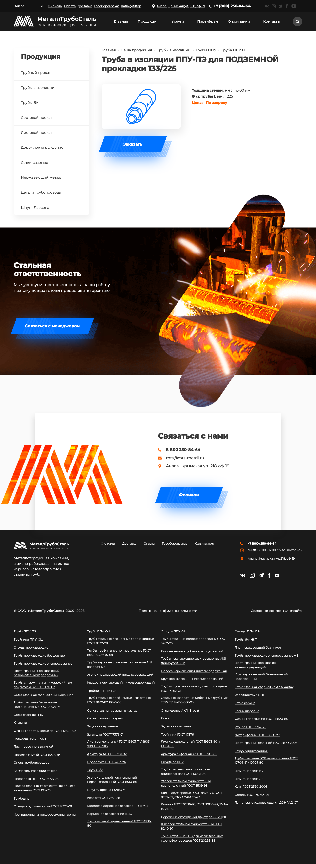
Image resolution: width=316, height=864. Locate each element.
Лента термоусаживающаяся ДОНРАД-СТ (266, 802)
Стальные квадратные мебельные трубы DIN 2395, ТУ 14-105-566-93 (195, 700)
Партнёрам (207, 21)
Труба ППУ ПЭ (234, 50)
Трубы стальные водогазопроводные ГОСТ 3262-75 (194, 641)
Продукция (148, 21)
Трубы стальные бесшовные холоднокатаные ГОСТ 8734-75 (37, 704)
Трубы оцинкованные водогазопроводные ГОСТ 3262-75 (194, 688)
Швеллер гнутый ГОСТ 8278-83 (37, 755)
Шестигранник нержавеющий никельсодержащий (257, 665)
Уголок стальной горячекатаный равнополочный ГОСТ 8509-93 (186, 783)
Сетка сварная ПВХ (28, 714)
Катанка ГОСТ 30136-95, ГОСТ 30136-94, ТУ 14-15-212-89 (194, 806)
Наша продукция (136, 50)
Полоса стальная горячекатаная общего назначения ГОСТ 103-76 (44, 788)
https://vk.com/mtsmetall (267, 6)
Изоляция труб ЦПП (250, 695)
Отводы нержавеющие (31, 647)
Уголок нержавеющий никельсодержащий (120, 674)
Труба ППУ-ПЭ (25, 631)
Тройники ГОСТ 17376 (177, 734)
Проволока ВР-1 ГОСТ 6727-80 (36, 778)
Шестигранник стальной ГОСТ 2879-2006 (266, 743)
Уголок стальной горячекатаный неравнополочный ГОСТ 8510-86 (112, 780)
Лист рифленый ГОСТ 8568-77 (257, 735)
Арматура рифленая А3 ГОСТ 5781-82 (189, 754)
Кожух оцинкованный (251, 751)
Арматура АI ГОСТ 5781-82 (107, 754)
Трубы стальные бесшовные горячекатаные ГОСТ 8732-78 (120, 641)
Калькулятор (131, 6)
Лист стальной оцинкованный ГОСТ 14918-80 (119, 823)
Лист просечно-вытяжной (33, 746)
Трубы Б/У (95, 770)
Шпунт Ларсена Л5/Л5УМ (106, 790)
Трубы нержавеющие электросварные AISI (267, 655)
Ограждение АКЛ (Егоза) (180, 710)
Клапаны (20, 722)
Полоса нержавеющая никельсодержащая (194, 671)
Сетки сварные (34, 162)
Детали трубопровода (41, 192)
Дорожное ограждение (42, 147)
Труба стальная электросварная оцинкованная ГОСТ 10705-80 (185, 771)
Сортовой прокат (36, 117)
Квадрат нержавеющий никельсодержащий (121, 682)
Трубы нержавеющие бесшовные (39, 655)
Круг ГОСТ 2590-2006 (251, 786)
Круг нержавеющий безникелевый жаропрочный (261, 677)
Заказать (132, 144)
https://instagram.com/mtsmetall (273, 6)
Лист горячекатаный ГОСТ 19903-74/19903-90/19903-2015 (119, 744)
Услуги (178, 21)
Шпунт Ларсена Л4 (249, 778)
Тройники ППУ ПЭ (101, 691)
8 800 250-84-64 (183, 450)
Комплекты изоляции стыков (35, 771)
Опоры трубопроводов (31, 762)
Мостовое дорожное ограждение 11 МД (117, 806)
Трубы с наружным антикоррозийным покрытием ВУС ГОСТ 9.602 (43, 685)
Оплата (70, 6)
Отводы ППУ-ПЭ (247, 631)
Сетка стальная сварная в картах (112, 710)
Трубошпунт (23, 798)
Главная (121, 21)
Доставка (85, 6)
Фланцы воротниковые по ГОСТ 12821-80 (45, 731)
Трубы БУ (29, 102)
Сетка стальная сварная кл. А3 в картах (264, 687)
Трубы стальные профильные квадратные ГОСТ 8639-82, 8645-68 (119, 700)
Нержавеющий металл (41, 177)
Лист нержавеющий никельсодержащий (192, 651)
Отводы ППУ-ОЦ (173, 631)
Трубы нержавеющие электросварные (43, 663)
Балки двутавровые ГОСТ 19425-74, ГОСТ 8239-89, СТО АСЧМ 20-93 (191, 795)
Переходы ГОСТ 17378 (30, 738)
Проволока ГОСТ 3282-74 (106, 762)
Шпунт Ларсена (35, 207)
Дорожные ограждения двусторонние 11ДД (194, 817)
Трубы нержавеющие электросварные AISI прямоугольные (193, 661)
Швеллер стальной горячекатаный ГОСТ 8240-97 (191, 826)
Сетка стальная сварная (105, 718)
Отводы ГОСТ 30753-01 (252, 795)
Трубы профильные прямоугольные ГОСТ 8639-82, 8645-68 (119, 653)
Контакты (271, 21)
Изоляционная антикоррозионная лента (45, 814)
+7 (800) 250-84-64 (232, 6)
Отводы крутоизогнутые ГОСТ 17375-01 (43, 806)
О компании (239, 21)
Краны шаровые (247, 711)
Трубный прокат (35, 72)
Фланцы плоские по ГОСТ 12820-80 (261, 719)
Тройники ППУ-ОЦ (28, 639)
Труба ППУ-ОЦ (98, 631)
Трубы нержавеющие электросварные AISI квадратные (119, 664)
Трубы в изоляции (173, 50)
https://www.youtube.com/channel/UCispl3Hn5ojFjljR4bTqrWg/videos (293, 6)
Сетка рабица (245, 703)
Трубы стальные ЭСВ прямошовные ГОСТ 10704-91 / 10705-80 (266, 760)
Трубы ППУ (206, 50)
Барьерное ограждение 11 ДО (109, 814)
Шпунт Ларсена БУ (249, 771)
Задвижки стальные (176, 726)
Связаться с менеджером (52, 326)
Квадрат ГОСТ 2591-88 (103, 798)
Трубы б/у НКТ (246, 639)
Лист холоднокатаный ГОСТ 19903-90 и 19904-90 (190, 744)
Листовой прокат (36, 132)
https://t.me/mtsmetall (280, 6)
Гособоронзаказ (106, 6)
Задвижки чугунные (102, 726)
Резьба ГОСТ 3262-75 (250, 727)
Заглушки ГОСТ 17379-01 (105, 734)
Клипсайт (292, 610)
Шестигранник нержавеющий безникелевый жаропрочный (36, 673)
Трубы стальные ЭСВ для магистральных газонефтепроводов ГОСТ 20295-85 (192, 838)
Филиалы (55, 6)
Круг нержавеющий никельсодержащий (192, 679)
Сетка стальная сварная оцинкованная (43, 695)
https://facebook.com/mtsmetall (287, 6)
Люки (165, 718)
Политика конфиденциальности (168, 610)
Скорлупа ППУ (172, 762)
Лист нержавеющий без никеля (258, 647)
